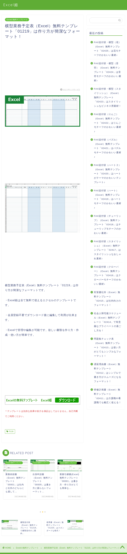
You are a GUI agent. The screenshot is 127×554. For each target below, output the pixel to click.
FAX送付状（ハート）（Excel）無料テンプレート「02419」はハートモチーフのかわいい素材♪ (107, 199)
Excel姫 (10, 4)
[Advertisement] (42, 62)
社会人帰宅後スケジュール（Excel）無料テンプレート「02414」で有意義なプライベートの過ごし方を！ (107, 322)
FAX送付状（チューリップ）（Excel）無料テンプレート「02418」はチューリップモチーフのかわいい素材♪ (107, 224)
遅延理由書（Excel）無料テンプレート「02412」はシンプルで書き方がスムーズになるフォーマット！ (107, 372)
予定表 (11, 431)
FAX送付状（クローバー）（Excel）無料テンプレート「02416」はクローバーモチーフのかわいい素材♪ (107, 275)
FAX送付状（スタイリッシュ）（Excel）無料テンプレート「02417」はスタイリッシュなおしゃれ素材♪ (107, 250)
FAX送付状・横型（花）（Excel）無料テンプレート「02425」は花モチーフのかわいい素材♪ (107, 48)
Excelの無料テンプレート (17, 20)
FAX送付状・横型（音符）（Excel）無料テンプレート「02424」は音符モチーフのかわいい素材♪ (107, 72)
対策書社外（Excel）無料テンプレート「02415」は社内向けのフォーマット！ (107, 298)
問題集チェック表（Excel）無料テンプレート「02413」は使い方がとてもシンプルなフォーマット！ (107, 347)
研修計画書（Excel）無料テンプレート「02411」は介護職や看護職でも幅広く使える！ (107, 396)
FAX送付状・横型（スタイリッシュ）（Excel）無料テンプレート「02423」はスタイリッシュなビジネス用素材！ (107, 97)
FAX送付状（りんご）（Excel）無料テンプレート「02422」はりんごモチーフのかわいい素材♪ (107, 122)
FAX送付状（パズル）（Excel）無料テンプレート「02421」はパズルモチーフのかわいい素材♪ (107, 148)
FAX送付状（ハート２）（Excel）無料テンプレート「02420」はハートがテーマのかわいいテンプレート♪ (107, 173)
